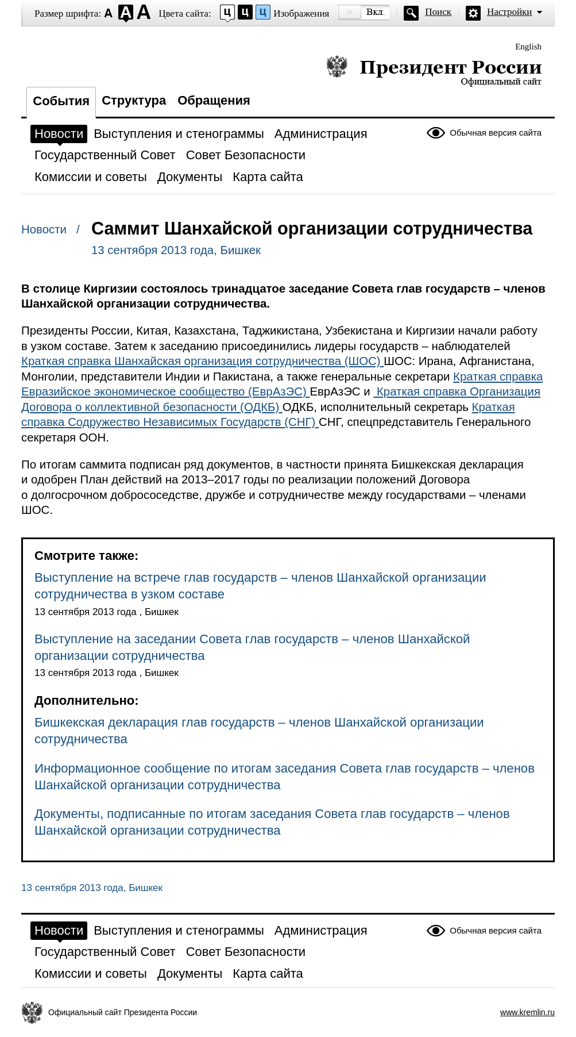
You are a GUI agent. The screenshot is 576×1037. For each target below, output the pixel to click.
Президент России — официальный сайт (434, 70)
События (61, 101)
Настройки (509, 11)
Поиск (438, 11)
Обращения (213, 100)
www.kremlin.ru (527, 1012)
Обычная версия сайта (496, 132)
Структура (134, 100)
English (528, 46)
